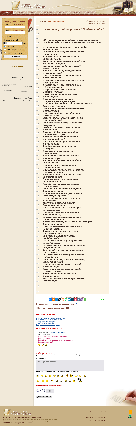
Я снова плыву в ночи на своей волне (49, 320)
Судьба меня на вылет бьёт (45, 323)
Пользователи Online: (97, 412)
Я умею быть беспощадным (45, 321)
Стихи (20, 13)
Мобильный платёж (13, 53)
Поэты (34, 13)
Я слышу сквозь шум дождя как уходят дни (51, 318)
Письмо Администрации (97, 420)
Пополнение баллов (99, 415)
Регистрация (19, 24)
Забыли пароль (18, 30)
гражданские (99, 23)
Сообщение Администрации (95, 417)
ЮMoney (9, 46)
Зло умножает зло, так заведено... (48, 325)
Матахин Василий (58, 332)
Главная (7, 13)
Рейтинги (75, 13)
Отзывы (48, 13)
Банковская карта (12, 50)
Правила (89, 13)
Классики (61, 13)
